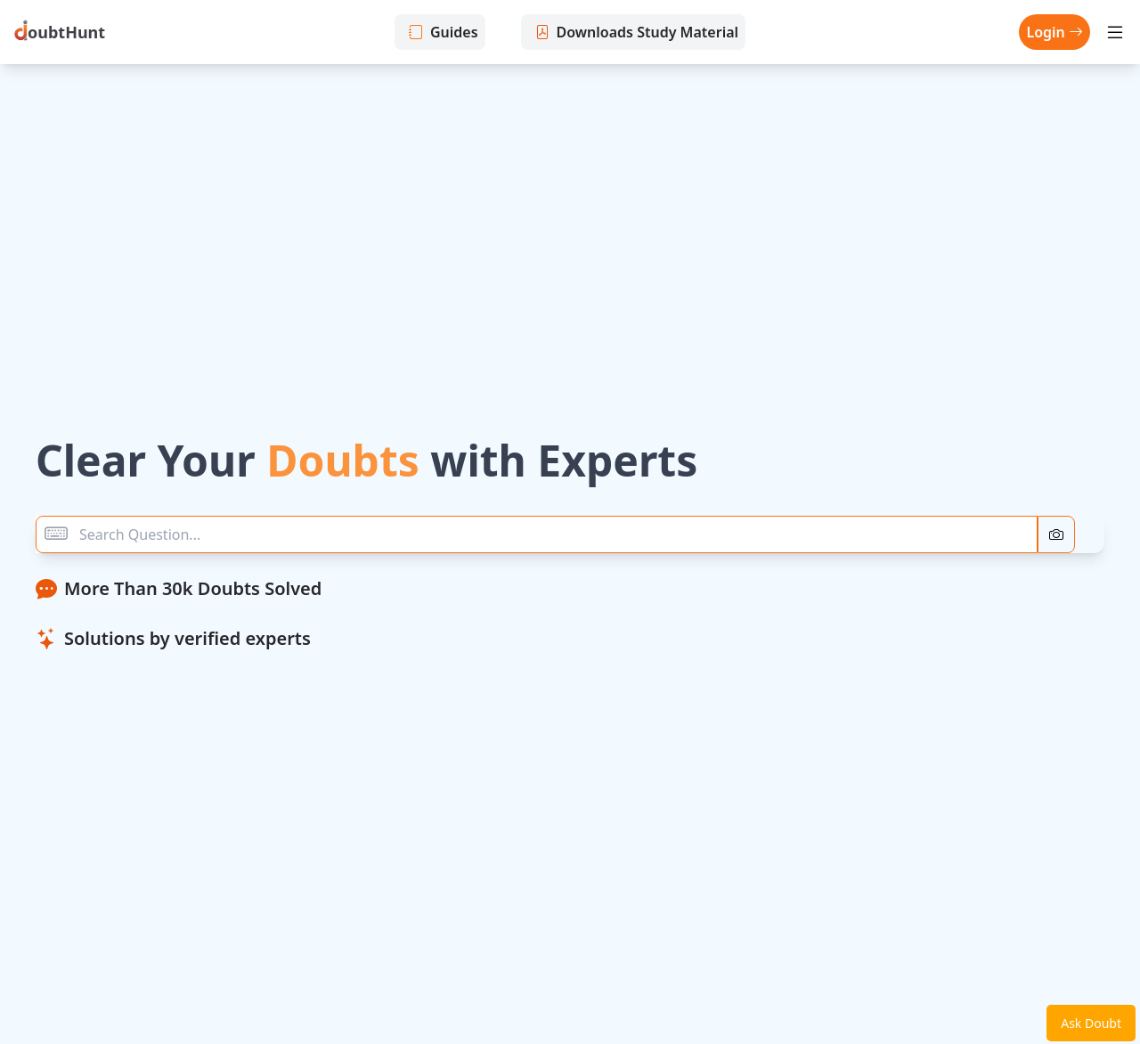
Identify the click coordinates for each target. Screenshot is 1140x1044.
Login (1054, 32)
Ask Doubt (1091, 1023)
